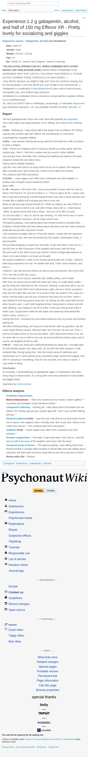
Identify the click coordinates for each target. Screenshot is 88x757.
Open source (17, 609)
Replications (16, 523)
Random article (18, 564)
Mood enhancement (17, 399)
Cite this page (47, 685)
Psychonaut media (20, 518)
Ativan (20, 278)
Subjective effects (20, 535)
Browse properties (47, 690)
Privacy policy (8, 747)
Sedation (11, 430)
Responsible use (19, 553)
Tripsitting (15, 541)
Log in (4, 472)
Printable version (47, 671)
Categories (9, 463)
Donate (38, 490)
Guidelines (15, 598)
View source (67, 10)
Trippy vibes (16, 635)
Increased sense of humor (20, 445)
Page (3, 10)
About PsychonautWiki (25, 747)
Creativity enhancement (19, 395)
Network (13, 625)
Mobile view (53, 747)
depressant (78, 103)
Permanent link (47, 676)
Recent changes (19, 604)
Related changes (47, 661)
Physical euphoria (16, 418)
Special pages (48, 666)
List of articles (17, 559)
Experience (21, 463)
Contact (50, 490)
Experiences (16, 512)
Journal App (16, 570)
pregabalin (72, 119)
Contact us (16, 592)
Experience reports (13, 41)
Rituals (13, 529)
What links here (47, 657)
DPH (5, 274)
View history (81, 10)
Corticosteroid (24, 384)
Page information (47, 680)
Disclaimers (41, 747)
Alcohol (44, 41)
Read (56, 10)
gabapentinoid (45, 88)
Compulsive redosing (18, 407)
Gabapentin (32, 41)
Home (12, 500)
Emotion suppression (18, 437)
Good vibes (16, 629)
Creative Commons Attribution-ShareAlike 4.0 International (49, 739)
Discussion (14, 10)
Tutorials (14, 547)
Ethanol (47, 463)
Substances (16, 506)
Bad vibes (15, 641)
